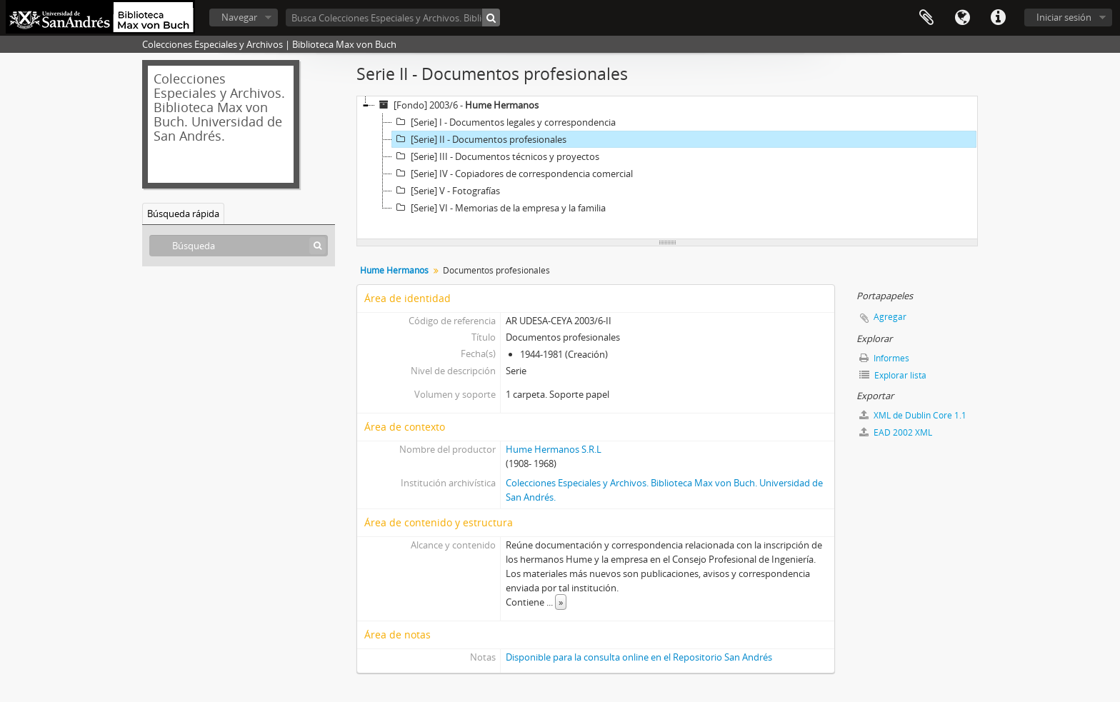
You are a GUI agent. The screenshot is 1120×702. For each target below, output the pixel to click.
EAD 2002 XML (895, 432)
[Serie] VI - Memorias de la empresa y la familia (499, 207)
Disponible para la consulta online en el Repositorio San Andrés (639, 657)
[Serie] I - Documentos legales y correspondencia (504, 122)
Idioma (962, 18)
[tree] (667, 167)
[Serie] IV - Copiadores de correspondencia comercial (512, 173)
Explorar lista (892, 375)
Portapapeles (926, 18)
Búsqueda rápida (183, 213)
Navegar (239, 17)
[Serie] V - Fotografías (446, 190)
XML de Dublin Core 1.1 (912, 415)
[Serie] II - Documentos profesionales (479, 139)
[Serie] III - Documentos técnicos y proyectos (495, 156)
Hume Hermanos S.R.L (553, 449)
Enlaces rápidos (998, 18)
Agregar (890, 317)
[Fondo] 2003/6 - (457, 105)
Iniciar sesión (1063, 17)
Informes (884, 358)
